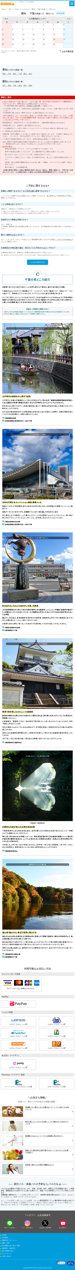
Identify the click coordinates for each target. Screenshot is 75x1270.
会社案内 (5, 1237)
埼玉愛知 (6, 85)
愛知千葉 (17, 74)
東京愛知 (27, 85)
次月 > (69, 19)
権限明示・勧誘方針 (9, 1248)
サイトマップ (6, 1253)
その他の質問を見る (37, 262)
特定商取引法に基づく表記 (11, 1245)
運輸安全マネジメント (9, 1240)
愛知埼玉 (6, 74)
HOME (4, 1235)
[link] (60, 1263)
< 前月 (6, 19)
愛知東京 (27, 74)
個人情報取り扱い (8, 1251)
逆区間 (60, 13)
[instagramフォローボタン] (27, 1223)
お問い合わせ (6, 1256)
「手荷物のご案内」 (32, 106)
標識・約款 (6, 1243)
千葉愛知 (17, 85)
